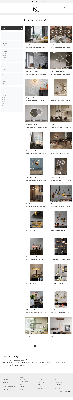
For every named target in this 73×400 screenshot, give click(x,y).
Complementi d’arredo (30, 13)
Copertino (4, 95)
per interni (4, 45)
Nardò (3, 107)
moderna (4, 69)
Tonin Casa (4, 38)
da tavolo (4, 81)
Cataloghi (17, 8)
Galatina (3, 101)
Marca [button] (3, 33)
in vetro (3, 59)
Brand (12, 8)
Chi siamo (50, 8)
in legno (4, 53)
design (3, 67)
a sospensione (5, 77)
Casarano (4, 93)
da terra (3, 83)
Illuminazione (38, 13)
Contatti (60, 8)
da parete (4, 79)
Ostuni (3, 110)
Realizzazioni (24, 8)
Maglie (3, 105)
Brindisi (3, 91)
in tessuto (4, 57)
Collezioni (7, 8)
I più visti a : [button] (5, 88)
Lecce (3, 103)
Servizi (55, 8)
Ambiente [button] (4, 43)
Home (24, 13)
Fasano (3, 97)
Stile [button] (3, 65)
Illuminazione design (46, 13)
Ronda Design (5, 36)
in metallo (4, 55)
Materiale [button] (4, 51)
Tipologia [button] (4, 75)
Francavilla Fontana (6, 99)
